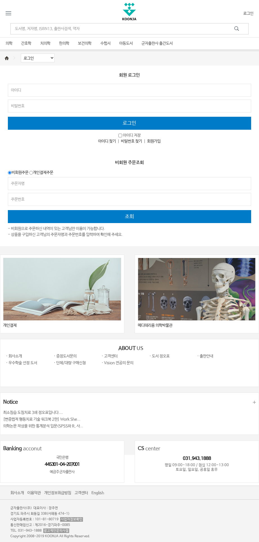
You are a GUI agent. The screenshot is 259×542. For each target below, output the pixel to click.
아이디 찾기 (107, 141)
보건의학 (84, 43)
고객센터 (81, 493)
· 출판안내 (205, 356)
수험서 (105, 43)
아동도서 (126, 43)
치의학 (45, 43)
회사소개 (17, 493)
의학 (9, 43)
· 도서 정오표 (159, 356)
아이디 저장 (132, 135)
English (97, 493)
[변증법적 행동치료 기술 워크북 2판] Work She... (41, 419)
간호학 (26, 43)
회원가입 (154, 141)
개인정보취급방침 (57, 493)
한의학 (64, 43)
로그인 (248, 13)
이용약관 (34, 493)
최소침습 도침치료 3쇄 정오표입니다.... (33, 412)
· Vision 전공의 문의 (117, 363)
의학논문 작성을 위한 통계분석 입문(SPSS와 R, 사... (43, 426)
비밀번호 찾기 (131, 141)
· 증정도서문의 (65, 356)
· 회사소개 (14, 356)
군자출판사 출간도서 (157, 43)
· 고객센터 (110, 356)
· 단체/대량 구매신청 (70, 363)
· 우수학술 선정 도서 (21, 363)
